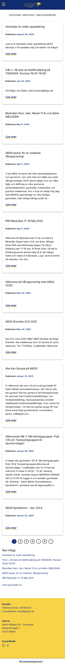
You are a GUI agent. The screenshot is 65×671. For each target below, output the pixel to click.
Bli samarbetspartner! (31, 661)
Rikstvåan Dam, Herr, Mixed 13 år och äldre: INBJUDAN (31, 568)
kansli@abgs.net (25, 611)
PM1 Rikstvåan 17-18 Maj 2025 (24, 221)
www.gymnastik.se (12, 584)
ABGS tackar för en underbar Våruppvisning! (23, 154)
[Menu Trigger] (3, 4)
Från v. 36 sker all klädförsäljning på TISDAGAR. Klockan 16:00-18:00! (27, 71)
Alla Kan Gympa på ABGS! (21, 368)
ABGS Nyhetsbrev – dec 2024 (23, 508)
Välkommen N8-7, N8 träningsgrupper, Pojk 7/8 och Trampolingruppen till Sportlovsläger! (32, 440)
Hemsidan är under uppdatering (25, 26)
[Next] (51, 541)
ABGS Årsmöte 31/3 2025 (21, 321)
